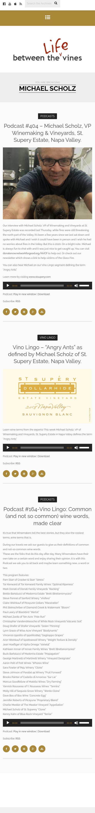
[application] (47, 285)
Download (44, 294)
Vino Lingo (47, 337)
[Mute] (76, 286)
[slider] (42, 286)
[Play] (8, 286)
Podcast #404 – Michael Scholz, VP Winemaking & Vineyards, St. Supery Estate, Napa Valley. (47, 133)
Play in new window (24, 294)
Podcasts (47, 116)
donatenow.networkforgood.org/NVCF (25, 253)
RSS (18, 301)
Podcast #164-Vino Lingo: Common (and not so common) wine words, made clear (47, 516)
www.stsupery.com (40, 276)
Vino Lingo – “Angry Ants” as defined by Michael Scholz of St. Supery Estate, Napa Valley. (47, 354)
